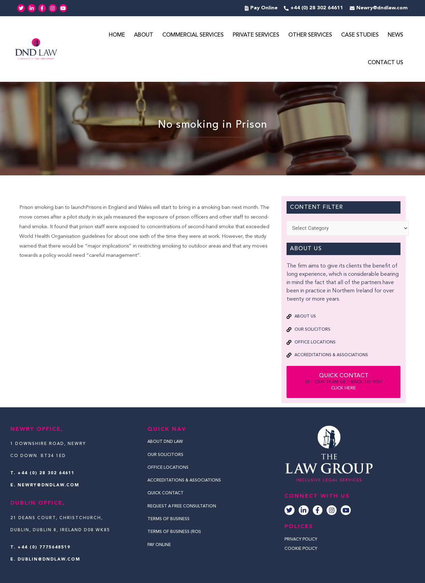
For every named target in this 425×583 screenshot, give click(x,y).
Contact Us (385, 63)
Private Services (256, 35)
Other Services (310, 35)
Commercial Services (193, 35)
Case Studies (360, 35)
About (143, 35)
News (395, 35)
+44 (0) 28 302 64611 (46, 473)
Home (117, 35)
